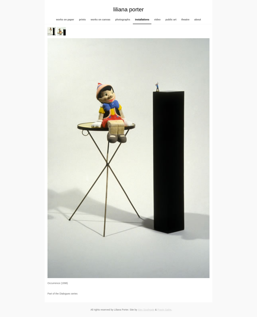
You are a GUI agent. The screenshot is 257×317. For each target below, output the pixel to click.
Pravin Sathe (164, 309)
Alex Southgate (146, 309)
